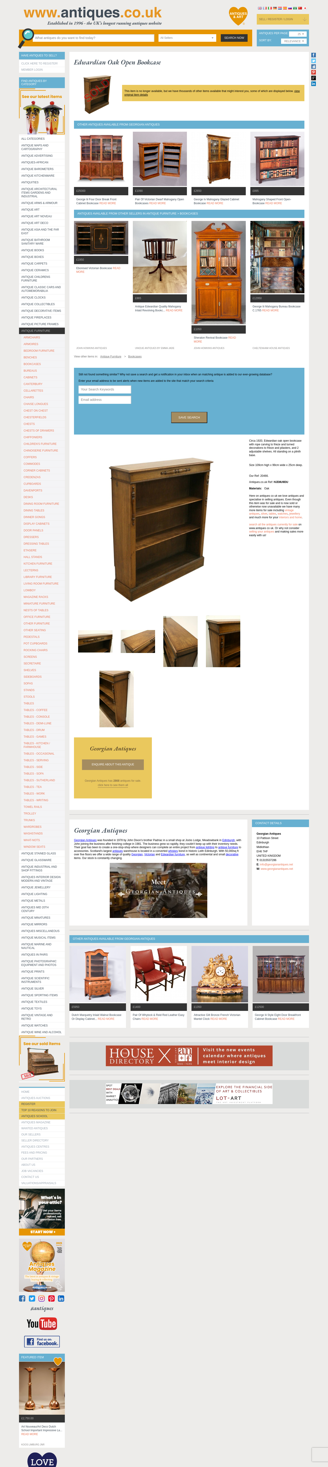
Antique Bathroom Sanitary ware (35, 241)
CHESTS (29, 424)
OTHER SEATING (35, 630)
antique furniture (228, 847)
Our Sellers (31, 1134)
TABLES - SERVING (36, 760)
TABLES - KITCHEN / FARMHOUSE (37, 745)
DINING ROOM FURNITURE (41, 503)
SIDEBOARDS (33, 676)
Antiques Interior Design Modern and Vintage (40, 879)
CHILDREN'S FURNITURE (40, 444)
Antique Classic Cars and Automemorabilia (41, 289)
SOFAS (28, 683)
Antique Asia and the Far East (40, 231)
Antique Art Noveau (36, 216)
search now (234, 37)
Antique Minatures (35, 917)
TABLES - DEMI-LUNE (38, 723)
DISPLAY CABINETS (36, 523)
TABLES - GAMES (35, 736)
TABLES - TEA (33, 787)
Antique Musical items (38, 937)
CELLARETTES (33, 390)
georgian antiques (113, 748)
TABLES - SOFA (34, 773)
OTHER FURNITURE (37, 623)
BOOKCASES (32, 364)
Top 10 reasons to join (38, 1110)
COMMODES (32, 464)
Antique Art (30, 209)
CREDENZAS (32, 477)
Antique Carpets (34, 263)
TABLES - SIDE (33, 767)
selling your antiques (261, 531)
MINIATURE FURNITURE (39, 603)
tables (272, 513)
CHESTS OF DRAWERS (39, 430)
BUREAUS (30, 370)
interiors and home (290, 517)
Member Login (32, 69)
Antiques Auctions (35, 1098)
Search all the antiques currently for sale (273, 524)
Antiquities (29, 182)
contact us (30, 1177)
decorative (232, 854)
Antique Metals (33, 900)
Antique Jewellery (36, 887)
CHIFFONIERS (33, 437)
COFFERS (30, 457)
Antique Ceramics (35, 270)
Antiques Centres (35, 1146)
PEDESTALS (32, 637)
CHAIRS (29, 397)
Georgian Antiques (85, 840)
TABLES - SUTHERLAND (39, 780)
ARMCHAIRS (32, 337)
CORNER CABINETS (37, 470)
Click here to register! (39, 63)
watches (283, 513)
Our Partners (32, 1158)
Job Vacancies (32, 1171)
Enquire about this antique (113, 764)
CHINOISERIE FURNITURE (41, 450)
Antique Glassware (36, 860)
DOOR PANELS (33, 530)
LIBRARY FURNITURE (38, 577)
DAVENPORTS (33, 490)
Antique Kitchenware (38, 175)
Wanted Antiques (34, 1128)
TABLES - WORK (34, 793)
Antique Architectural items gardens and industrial (39, 192)
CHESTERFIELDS (35, 417)
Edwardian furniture (173, 854)
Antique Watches (34, 1025)
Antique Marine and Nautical (36, 946)
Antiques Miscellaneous (40, 931)
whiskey (173, 851)
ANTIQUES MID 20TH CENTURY (35, 909)
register (28, 1104)
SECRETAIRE (32, 663)
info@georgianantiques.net (276, 864)
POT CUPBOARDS (35, 643)
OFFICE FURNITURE (37, 617)
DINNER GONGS (34, 517)
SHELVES (30, 670)
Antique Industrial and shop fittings (39, 868)
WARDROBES (32, 826)
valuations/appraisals (38, 1183)
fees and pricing (34, 1152)
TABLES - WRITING (36, 800)
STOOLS (29, 696)
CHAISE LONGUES (36, 404)
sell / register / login (276, 19)
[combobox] (187, 38)
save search (189, 417)
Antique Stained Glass (38, 853)
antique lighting (205, 847)
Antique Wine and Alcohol (41, 1032)
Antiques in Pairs (34, 954)
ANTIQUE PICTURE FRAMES (40, 324)
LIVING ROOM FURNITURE (41, 583)
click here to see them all (113, 785)
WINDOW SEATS (34, 846)
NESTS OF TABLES (36, 610)
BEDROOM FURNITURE (39, 350)
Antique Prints (32, 971)
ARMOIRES (31, 344)
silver (264, 513)
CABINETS (30, 377)
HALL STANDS (33, 557)
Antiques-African (34, 162)
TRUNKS (29, 820)
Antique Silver (32, 988)
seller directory (35, 1140)
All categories (33, 138)
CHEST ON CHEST (36, 410)
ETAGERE (30, 550)
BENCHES (30, 357)
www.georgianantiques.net (277, 868)
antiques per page (273, 33)
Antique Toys (31, 1008)
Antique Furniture (35, 330)
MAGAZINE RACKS (36, 597)
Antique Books (32, 250)
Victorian (149, 854)
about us (28, 1164)
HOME (25, 1091)
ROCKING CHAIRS (36, 650)
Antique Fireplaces (36, 317)
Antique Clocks (33, 297)
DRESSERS (31, 537)
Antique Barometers (37, 169)
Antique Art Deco (34, 223)
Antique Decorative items (41, 310)
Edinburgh (228, 840)
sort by (265, 40)
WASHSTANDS (33, 833)
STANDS (29, 690)
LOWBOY (30, 590)
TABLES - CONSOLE (37, 716)
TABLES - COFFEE (35, 710)
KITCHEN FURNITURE (38, 563)
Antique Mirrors (34, 924)
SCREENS (30, 656)
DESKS (28, 497)
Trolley (30, 813)
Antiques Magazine (35, 1122)
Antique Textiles (34, 1002)
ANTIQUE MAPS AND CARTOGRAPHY (35, 147)
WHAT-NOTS (32, 840)
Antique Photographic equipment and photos (39, 963)
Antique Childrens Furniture (35, 278)
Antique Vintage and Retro (36, 1017)
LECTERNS (31, 570)
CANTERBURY (33, 384)
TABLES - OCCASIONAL (39, 753)
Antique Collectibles (38, 304)
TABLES (29, 703)
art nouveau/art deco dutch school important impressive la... (41, 1430)
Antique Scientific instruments (35, 980)
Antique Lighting (34, 894)
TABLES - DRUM (34, 730)
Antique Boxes (32, 257)
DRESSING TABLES (36, 543)
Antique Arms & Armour (39, 203)
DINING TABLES (34, 510)
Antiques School (34, 1116)
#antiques (42, 1308)
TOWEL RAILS (33, 807)
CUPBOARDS (32, 483)
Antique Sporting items (39, 995)
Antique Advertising (37, 155)
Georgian (137, 854)
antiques (117, 851)
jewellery (294, 513)
